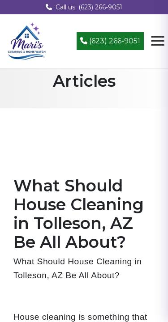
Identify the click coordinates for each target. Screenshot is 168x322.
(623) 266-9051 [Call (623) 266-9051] (110, 41)
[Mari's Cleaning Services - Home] (27, 40)
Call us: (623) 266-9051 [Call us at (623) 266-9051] (84, 7)
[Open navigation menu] (157, 41)
